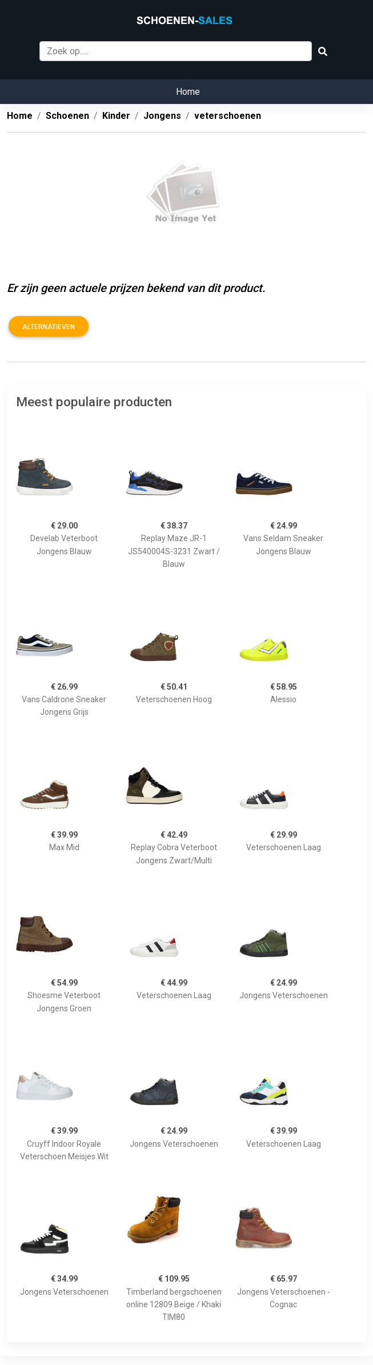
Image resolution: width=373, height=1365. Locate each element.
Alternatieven (48, 327)
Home (188, 91)
